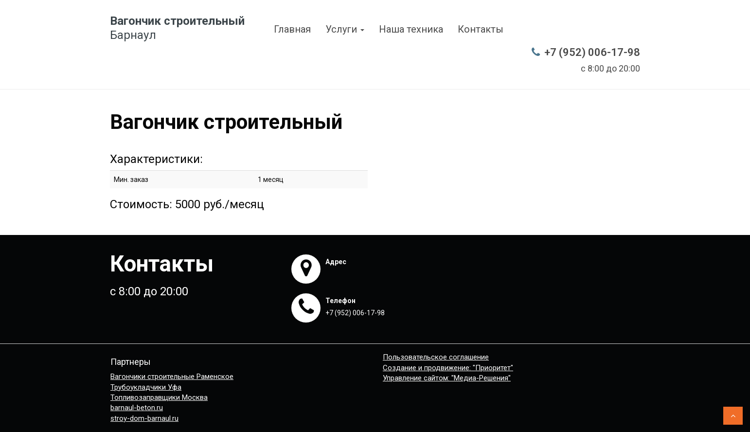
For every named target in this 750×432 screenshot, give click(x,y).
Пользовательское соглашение (436, 357)
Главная (292, 29)
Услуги (344, 29)
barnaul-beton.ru (136, 407)
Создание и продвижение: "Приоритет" (448, 367)
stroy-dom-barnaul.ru (144, 418)
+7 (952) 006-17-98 (592, 52)
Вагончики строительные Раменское (171, 376)
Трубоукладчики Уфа (145, 387)
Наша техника (411, 29)
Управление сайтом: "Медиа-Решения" (447, 378)
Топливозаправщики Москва (159, 397)
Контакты (480, 29)
